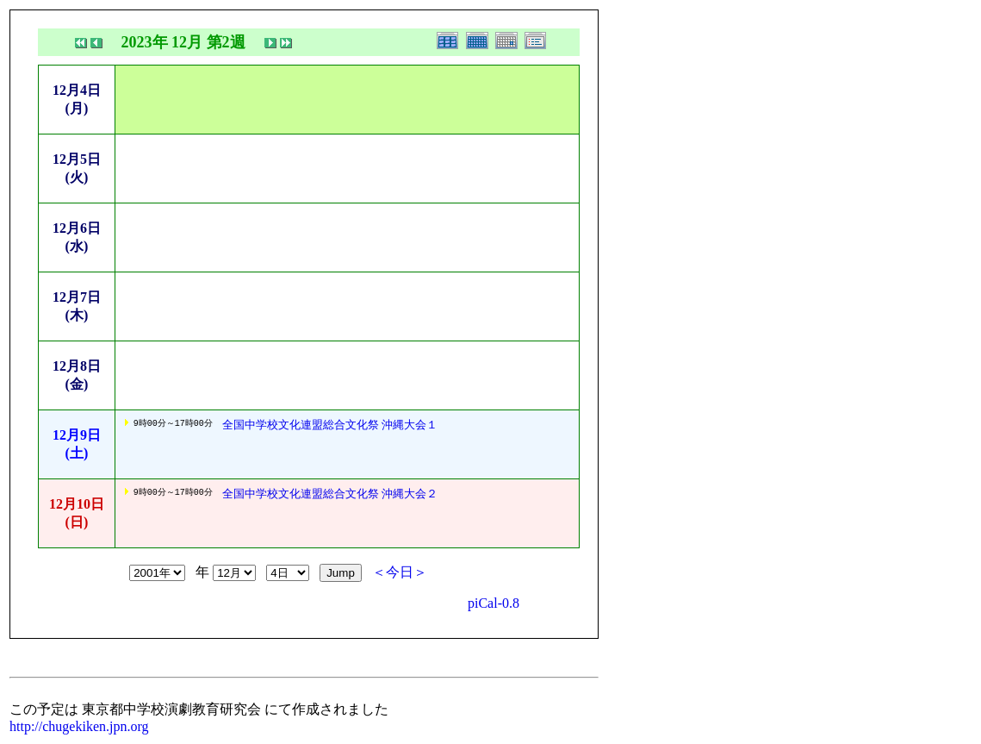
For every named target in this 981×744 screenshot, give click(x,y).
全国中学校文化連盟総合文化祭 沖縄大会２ (330, 493)
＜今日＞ (399, 572)
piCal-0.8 (493, 603)
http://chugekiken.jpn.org (78, 726)
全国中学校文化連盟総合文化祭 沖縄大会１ (330, 424)
